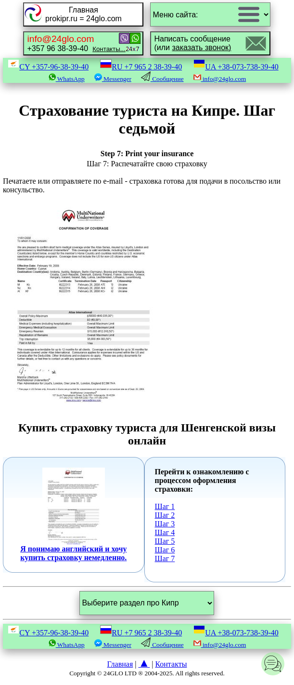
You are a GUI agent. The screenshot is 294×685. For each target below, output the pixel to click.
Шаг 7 (165, 558)
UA (236, 67)
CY (48, 67)
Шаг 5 (165, 541)
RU (141, 67)
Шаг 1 (165, 506)
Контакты (171, 664)
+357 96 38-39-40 (76, 43)
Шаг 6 (165, 550)
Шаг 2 (165, 515)
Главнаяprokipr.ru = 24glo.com (83, 14)
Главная (120, 664)
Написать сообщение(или (192, 43)
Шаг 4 (165, 532)
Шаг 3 (165, 524)
